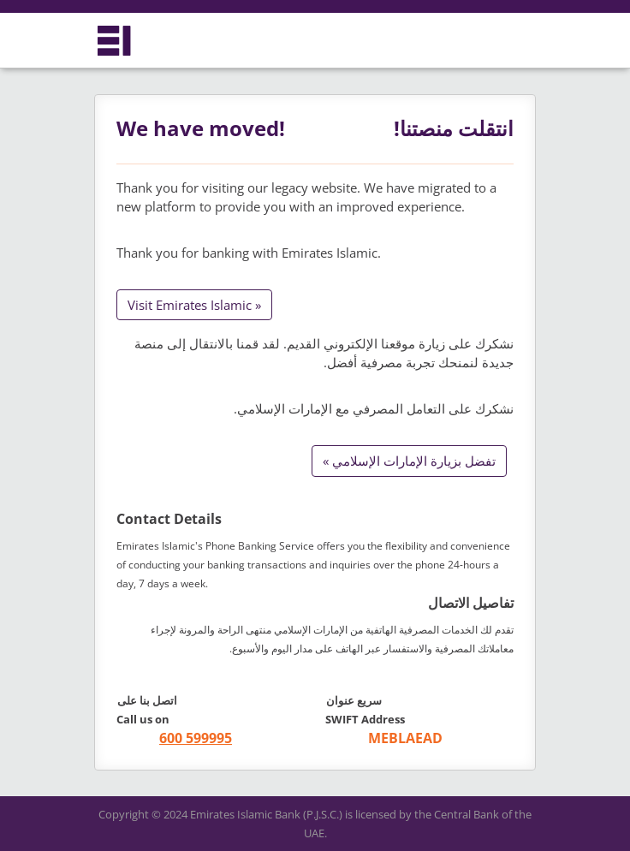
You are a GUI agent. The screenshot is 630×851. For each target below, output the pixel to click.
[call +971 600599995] (174, 738)
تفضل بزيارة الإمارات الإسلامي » (409, 460)
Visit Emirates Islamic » (194, 304)
